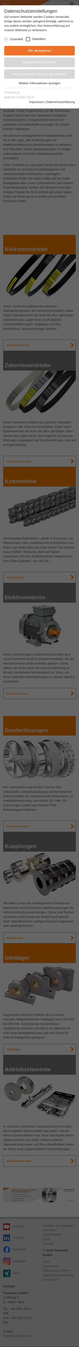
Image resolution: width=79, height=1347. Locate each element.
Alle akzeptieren (40, 50)
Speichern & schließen (39, 62)
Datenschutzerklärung (60, 102)
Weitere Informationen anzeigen (39, 83)
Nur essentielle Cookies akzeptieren (39, 74)
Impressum (36, 102)
